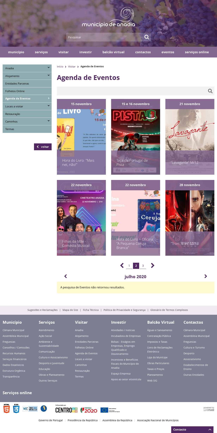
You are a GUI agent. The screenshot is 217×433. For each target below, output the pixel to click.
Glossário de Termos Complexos (169, 310)
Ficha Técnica (91, 310)
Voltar (45, 147)
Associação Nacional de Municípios (158, 420)
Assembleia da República (117, 420)
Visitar (72, 66)
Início (60, 66)
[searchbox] (135, 91)
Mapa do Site (70, 310)
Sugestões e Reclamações (42, 310)
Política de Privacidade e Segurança (124, 310)
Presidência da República (83, 420)
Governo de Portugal (51, 420)
